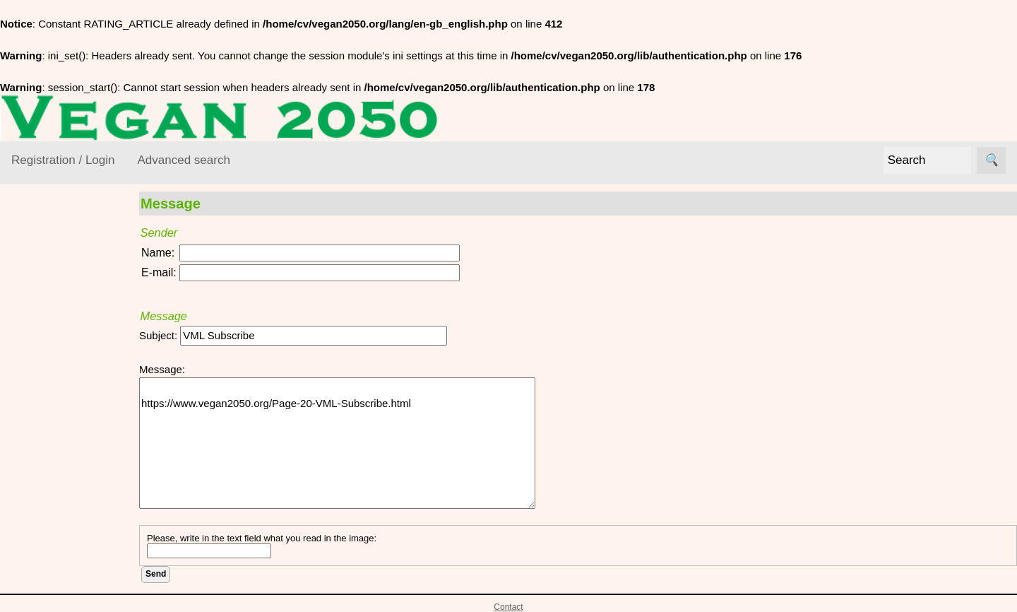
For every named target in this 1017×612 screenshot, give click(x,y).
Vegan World (58, 470)
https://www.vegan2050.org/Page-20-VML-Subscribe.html (339, 443)
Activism (48, 333)
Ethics (42, 388)
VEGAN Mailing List (58, 505)
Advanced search (183, 160)
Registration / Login (62, 160)
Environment (58, 361)
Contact (508, 607)
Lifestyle (47, 442)
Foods (43, 415)
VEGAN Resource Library (54, 290)
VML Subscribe (81, 585)
